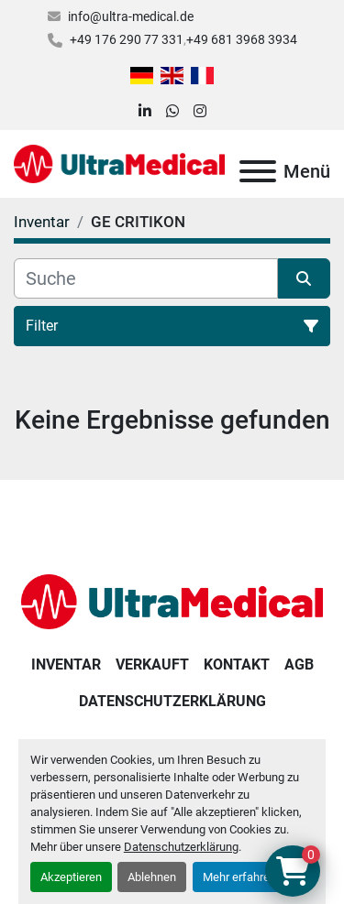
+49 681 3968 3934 (241, 39)
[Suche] (146, 278)
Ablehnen (152, 877)
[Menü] (257, 171)
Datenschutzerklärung (181, 847)
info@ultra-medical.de (131, 16)
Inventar (66, 664)
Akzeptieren (71, 877)
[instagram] (200, 112)
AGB (299, 664)
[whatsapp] (172, 112)
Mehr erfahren (239, 877)
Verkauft (152, 664)
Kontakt (237, 664)
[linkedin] (145, 112)
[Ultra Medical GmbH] (172, 600)
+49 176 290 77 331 (126, 39)
